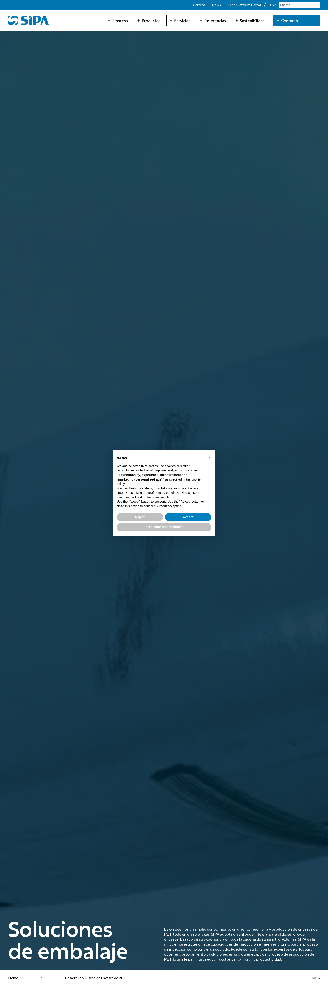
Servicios (180, 20)
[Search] (299, 5)
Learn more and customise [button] (164, 527)
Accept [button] (188, 517)
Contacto (287, 20)
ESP (273, 5)
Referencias (213, 20)
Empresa (118, 20)
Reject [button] (140, 517)
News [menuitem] (216, 5)
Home (13, 978)
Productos (148, 20)
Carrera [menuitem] (199, 5)
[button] (209, 457)
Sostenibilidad (250, 20)
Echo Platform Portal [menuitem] (244, 5)
